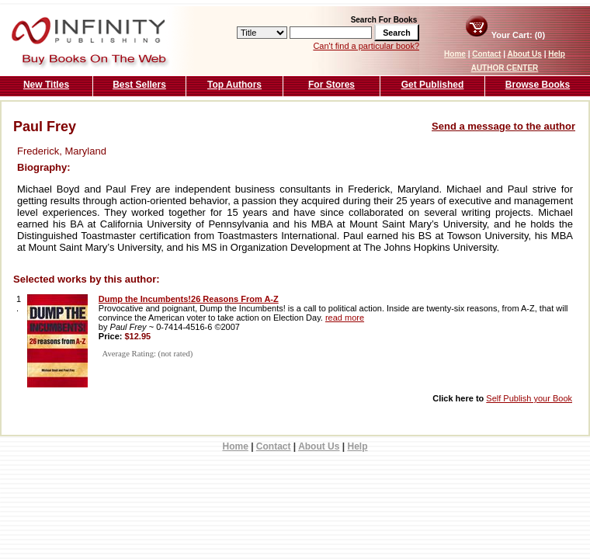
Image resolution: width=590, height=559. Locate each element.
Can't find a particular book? (366, 45)
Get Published (432, 84)
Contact (486, 54)
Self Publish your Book (529, 398)
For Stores (331, 84)
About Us (524, 54)
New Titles (46, 84)
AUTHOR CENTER (505, 68)
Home (455, 54)
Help (556, 54)
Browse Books (537, 84)
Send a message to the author (503, 126)
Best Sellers (139, 84)
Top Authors (234, 84)
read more (344, 317)
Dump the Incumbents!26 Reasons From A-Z (189, 299)
